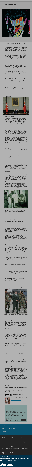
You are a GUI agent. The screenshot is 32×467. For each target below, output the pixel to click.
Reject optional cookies (10, 465)
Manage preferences (3, 463)
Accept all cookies (3, 465)
